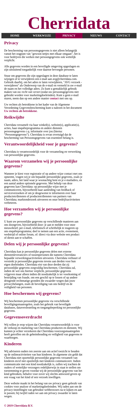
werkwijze (42, 35)
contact (123, 35)
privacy (69, 35)
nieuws (96, 35)
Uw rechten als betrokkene (20, 110)
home (15, 35)
